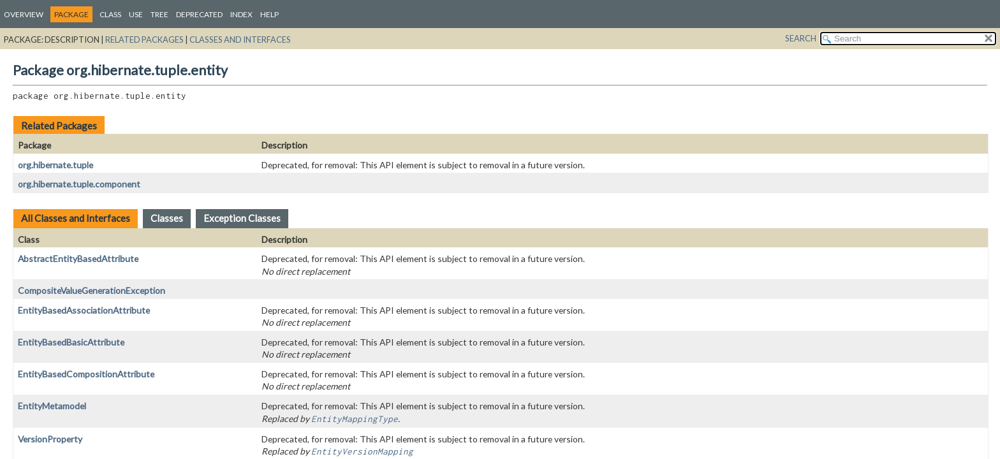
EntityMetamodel (52, 405)
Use (136, 14)
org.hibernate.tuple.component (79, 183)
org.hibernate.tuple (55, 164)
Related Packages (144, 39)
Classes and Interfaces (240, 39)
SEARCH (800, 38)
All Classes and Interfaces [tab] (75, 218)
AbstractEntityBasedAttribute (78, 258)
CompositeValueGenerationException (91, 290)
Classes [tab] (167, 218)
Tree (159, 14)
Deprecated (199, 14)
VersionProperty (50, 438)
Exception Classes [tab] (242, 218)
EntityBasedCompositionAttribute (86, 373)
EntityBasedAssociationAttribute (84, 310)
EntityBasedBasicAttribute (71, 342)
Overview (23, 14)
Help (269, 14)
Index (241, 14)
